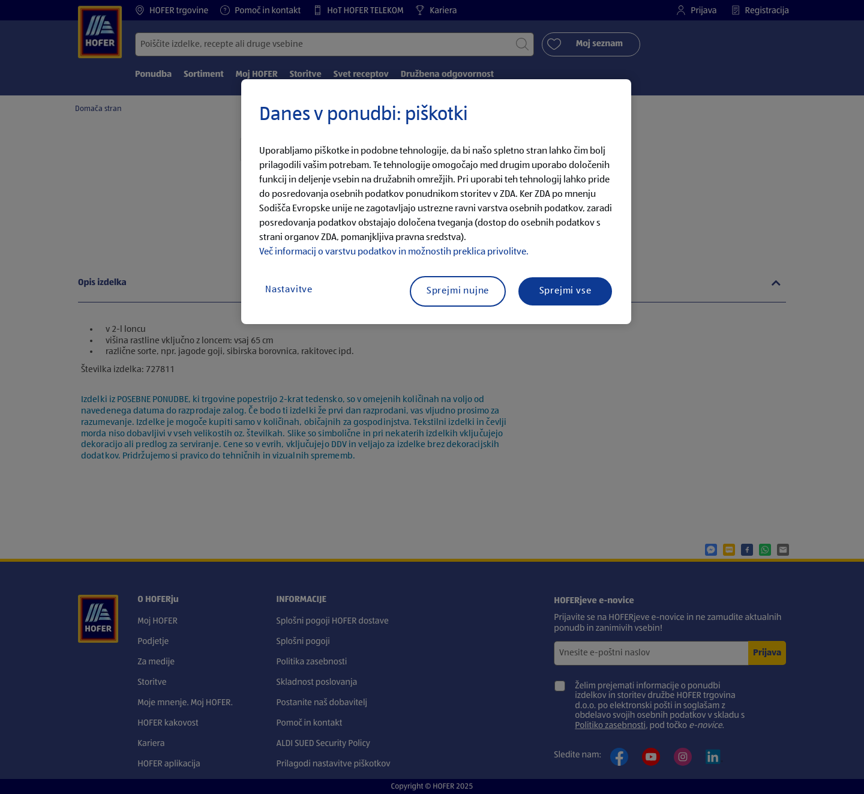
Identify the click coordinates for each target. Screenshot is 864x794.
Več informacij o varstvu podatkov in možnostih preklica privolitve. (394, 252)
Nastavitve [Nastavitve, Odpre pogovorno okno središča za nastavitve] (289, 290)
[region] (436, 201)
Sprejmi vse (565, 291)
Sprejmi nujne (458, 291)
